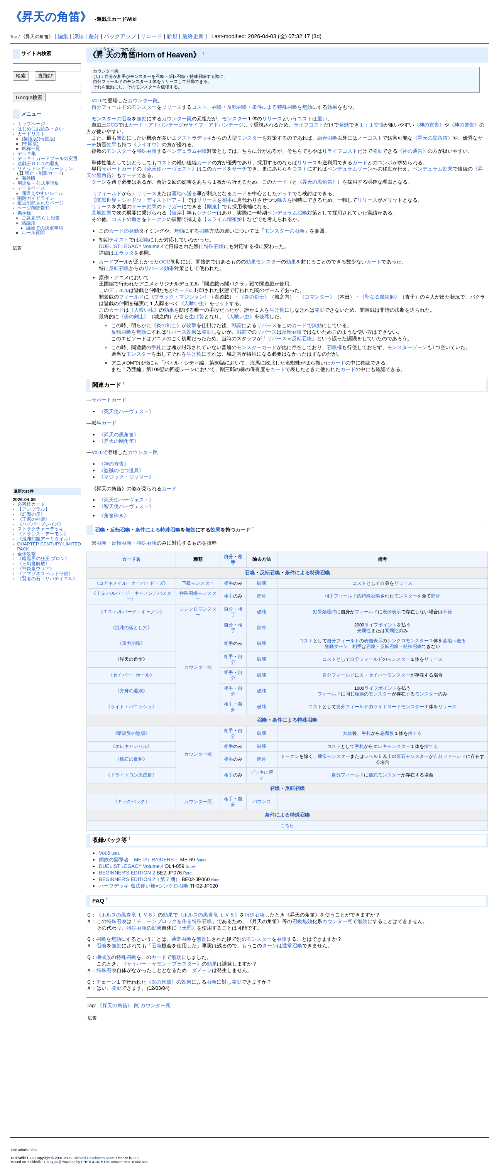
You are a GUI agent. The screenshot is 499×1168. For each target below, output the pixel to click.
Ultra (116, 853)
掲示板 (24, 212)
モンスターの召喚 (111, 119)
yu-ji (57, 1162)
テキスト (119, 240)
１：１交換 (371, 125)
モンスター (144, 107)
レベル (371, 756)
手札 (156, 347)
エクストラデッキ (192, 138)
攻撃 (191, 325)
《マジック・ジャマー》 (126, 477)
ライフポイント (380, 624)
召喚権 (334, 347)
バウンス (261, 801)
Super (201, 860)
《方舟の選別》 (131, 690)
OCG (112, 125)
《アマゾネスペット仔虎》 (45, 573)
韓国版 (47, 138)
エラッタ (124, 253)
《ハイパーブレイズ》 (40, 524)
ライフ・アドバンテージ (216, 125)
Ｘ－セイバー (373, 674)
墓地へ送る (184, 193)
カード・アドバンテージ (155, 125)
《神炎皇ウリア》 (35, 568)
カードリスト (31, 133)
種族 (359, 693)
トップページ (31, 123)
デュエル (119, 290)
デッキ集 (26, 153)
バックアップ (120, 36)
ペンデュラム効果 (433, 169)
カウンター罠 (143, 100)
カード (204, 162)
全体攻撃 (26, 553)
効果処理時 (324, 611)
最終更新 (193, 36)
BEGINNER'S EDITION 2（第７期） (139, 879)
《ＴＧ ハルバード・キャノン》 (131, 611)
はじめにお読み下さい (40, 128)
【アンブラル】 (33, 508)
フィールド (114, 107)
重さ (137, 219)
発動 (344, 125)
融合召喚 (327, 138)
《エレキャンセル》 (131, 746)
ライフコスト (309, 125)
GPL (136, 1158)
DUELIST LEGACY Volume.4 (131, 246)
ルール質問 (33, 232)
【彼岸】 (177, 213)
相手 (227, 200)
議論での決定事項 (44, 227)
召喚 (217, 107)
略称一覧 (31, 148)
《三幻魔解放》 (33, 563)
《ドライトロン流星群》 (131, 774)
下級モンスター (198, 583)
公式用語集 (47, 183)
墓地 (96, 213)
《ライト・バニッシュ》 (131, 706)
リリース (172, 107)
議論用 (29, 222)
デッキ (284, 193)
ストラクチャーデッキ (40, 528)
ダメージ (202, 970)
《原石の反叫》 (131, 758)
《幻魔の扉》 (31, 513)
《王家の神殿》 (33, 519)
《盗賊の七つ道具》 (121, 470)
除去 (282, 200)
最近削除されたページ (40, 202)
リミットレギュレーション (45, 168)
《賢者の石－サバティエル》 (47, 578)
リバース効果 (159, 268)
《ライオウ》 (147, 144)
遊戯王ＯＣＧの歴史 (38, 163)
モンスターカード (257, 347)
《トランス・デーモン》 (42, 533)
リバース (267, 325)
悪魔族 (387, 733)
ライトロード (387, 706)
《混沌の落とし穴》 (131, 627)
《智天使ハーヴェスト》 (126, 506)
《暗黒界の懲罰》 (131, 733)
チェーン (106, 982)
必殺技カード (31, 503)
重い (322, 119)
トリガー (172, 206)
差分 (93, 36)
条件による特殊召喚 (274, 107)
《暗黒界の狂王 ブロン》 (43, 558)
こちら (287, 825)
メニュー (31, 114)
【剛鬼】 (212, 206)
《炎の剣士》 (254, 297)
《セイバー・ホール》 (131, 674)
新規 (172, 36)
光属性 (364, 630)
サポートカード (119, 169)
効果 (332, 107)
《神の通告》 (413, 151)
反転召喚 (237, 107)
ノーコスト (369, 138)
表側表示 (391, 611)
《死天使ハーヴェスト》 (169, 169)
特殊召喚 (147, 151)
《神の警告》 (464, 125)
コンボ (384, 162)
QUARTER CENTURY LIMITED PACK (49, 546)
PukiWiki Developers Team (93, 1158)
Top (13, 36)
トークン (157, 219)
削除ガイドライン (35, 198)
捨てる (415, 733)
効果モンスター (263, 262)
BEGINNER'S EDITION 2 (127, 873)
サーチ (239, 169)
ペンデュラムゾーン (349, 169)
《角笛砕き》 (114, 515)
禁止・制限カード (43, 173)
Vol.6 (97, 100)
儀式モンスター (385, 774)
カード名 (131, 559)
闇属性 (392, 630)
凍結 (78, 36)
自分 (96, 107)
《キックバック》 (131, 801)
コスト (199, 107)
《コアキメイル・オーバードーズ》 (131, 583)
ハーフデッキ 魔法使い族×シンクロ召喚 (143, 886)
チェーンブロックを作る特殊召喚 (174, 921)
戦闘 (237, 325)
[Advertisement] (43, 366)
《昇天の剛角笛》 (119, 441)
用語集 (24, 183)
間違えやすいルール (42, 193)
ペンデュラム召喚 (187, 151)
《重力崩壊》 (131, 643)
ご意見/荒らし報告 (41, 217)
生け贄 (276, 310)
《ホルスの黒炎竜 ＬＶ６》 (127, 915)
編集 (63, 36)
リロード (151, 36)
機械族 (103, 957)
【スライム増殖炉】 (224, 219)
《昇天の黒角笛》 (433, 138)
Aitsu (33, 1150)
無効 (307, 107)
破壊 (264, 316)
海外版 (29, 178)
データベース (31, 188)
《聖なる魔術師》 (380, 297)
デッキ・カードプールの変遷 (47, 158)
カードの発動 (124, 231)
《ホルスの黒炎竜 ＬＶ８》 (209, 915)
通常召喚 (181, 939)
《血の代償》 (161, 982)
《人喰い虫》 (194, 303)
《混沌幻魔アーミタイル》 (45, 538)
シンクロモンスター (408, 640)
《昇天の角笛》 (50, 16)
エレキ (380, 746)
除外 (261, 595)
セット (221, 303)
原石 (401, 756)
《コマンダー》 (317, 297)
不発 (447, 611)
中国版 (30, 143)
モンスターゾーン (407, 347)
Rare (187, 873)
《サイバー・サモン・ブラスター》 (162, 964)
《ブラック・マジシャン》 (179, 297)
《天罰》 (187, 928)
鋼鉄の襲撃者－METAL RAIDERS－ (139, 859)
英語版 (30, 138)
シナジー (207, 213)
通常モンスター (334, 756)
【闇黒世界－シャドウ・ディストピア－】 (139, 200)
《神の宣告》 (429, 125)
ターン (99, 182)
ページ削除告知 (33, 207)
